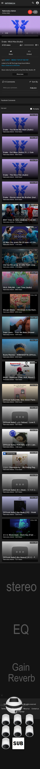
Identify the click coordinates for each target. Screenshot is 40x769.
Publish (33, 88)
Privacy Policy (16, 709)
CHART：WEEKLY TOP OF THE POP (16, 60)
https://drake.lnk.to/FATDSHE (11, 65)
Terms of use (5, 709)
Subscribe (30, 12)
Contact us (35, 709)
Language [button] (20, 712)
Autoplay (36, 109)
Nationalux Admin (9, 11)
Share (11, 52)
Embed (29, 52)
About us (26, 709)
